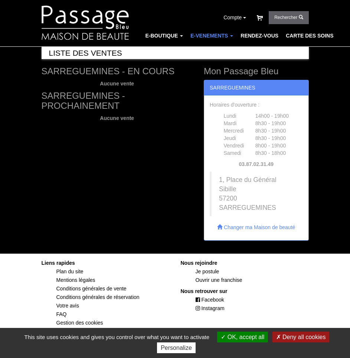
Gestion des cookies (79, 323)
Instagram (210, 308)
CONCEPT (158, 50)
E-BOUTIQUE (164, 36)
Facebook (210, 300)
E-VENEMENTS (211, 36)
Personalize (176, 348)
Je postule (207, 271)
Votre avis (67, 306)
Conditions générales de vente (91, 289)
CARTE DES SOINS (309, 36)
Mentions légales (75, 280)
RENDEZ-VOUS (259, 36)
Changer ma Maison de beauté (256, 227)
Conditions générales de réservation (98, 297)
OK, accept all (242, 337)
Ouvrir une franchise (219, 280)
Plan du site (70, 271)
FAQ (183, 50)
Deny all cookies (301, 337)
